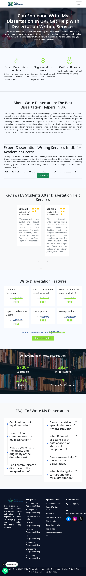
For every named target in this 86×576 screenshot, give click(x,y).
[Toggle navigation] (79, 3)
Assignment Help (53, 503)
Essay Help (50, 513)
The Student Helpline (59, 569)
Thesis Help (51, 521)
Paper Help (50, 528)
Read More (42, 175)
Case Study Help (53, 525)
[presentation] (38, 261)
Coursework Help (53, 517)
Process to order (43, 338)
